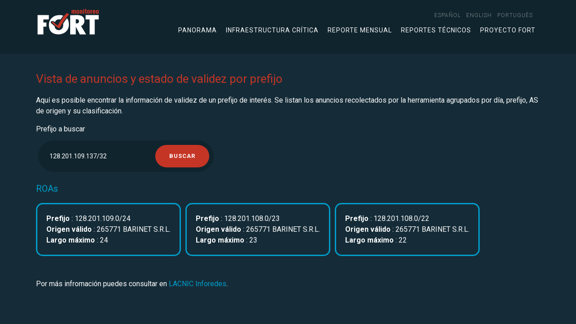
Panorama (197, 30)
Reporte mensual (360, 30)
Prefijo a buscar (60, 129)
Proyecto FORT (508, 30)
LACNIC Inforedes (197, 283)
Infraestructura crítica (272, 30)
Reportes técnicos (436, 30)
